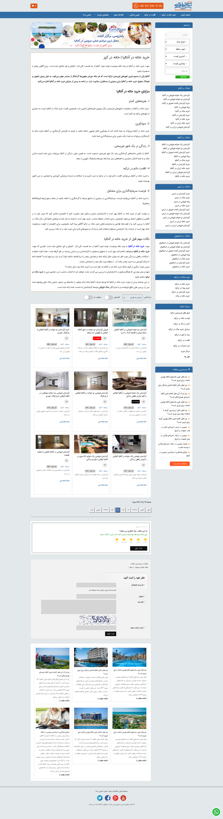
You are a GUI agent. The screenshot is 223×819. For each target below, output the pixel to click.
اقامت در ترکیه (149, 15)
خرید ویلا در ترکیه (182, 288)
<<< (135, 510)
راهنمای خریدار (102, 15)
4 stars (124, 540)
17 (128, 510)
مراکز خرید (185, 351)
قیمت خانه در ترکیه (182, 318)
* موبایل (140, 596)
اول (148, 510)
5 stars (116, 540)
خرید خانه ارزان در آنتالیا (180, 168)
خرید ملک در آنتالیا (182, 160)
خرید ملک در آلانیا (182, 111)
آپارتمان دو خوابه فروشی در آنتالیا (176, 148)
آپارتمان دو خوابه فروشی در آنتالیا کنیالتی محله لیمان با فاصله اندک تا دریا (130, 331)
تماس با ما (87, 15)
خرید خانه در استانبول (181, 267)
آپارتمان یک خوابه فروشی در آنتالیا (176, 144)
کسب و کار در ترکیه (182, 324)
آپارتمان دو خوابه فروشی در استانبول (175, 247)
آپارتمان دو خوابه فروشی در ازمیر (176, 218)
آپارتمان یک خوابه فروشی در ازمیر (176, 214)
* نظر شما (139, 602)
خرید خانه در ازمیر (182, 206)
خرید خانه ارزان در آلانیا (180, 123)
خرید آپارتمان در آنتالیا (181, 164)
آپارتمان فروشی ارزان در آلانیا (178, 127)
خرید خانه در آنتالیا (136, 246)
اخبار (105, 791)
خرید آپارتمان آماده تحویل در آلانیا (176, 103)
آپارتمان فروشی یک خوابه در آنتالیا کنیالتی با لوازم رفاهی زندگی (129, 458)
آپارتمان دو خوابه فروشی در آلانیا (177, 99)
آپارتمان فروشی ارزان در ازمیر (177, 226)
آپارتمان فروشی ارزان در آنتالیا (178, 172)
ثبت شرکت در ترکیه (181, 346)
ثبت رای (138, 548)
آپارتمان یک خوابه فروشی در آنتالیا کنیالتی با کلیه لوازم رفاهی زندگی (129, 394)
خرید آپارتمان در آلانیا (181, 115)
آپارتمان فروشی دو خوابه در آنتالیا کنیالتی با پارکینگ (91, 394)
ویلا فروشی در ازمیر (182, 202)
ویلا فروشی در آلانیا (182, 107)
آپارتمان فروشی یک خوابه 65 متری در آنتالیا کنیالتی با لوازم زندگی (92, 458)
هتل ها (187, 357)
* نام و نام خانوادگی (136, 585)
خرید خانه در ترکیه (168, 15)
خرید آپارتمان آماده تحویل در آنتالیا (176, 152)
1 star (145, 540)
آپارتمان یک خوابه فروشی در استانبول (174, 243)
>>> (106, 510)
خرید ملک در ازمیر (182, 198)
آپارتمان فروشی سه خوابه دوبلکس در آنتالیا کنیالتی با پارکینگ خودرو (54, 394)
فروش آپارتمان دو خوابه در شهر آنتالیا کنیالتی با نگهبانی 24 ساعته (93, 331)
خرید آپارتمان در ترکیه (181, 292)
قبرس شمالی (133, 15)
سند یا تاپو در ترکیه (182, 335)
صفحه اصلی (185, 15)
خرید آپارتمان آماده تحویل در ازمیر (176, 210)
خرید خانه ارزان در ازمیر (180, 222)
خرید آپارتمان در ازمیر (181, 194)
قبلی (142, 510)
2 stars (138, 540)
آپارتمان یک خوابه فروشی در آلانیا (176, 95)
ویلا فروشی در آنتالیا (182, 156)
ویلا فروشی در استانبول (180, 255)
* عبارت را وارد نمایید (137, 627)
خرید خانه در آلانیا (183, 119)
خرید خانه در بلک (183, 296)
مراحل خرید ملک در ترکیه (179, 329)
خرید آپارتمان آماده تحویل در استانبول (174, 251)
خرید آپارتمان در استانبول (179, 263)
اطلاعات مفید (118, 15)
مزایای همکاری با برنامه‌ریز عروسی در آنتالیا (55, 732)
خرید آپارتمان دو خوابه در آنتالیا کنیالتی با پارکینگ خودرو (53, 331)
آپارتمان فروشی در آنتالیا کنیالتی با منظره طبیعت (53, 453)
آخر (92, 510)
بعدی (98, 510)
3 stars (131, 540)
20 (112, 510)
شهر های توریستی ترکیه (180, 313)
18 (123, 510)
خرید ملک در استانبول (181, 259)
